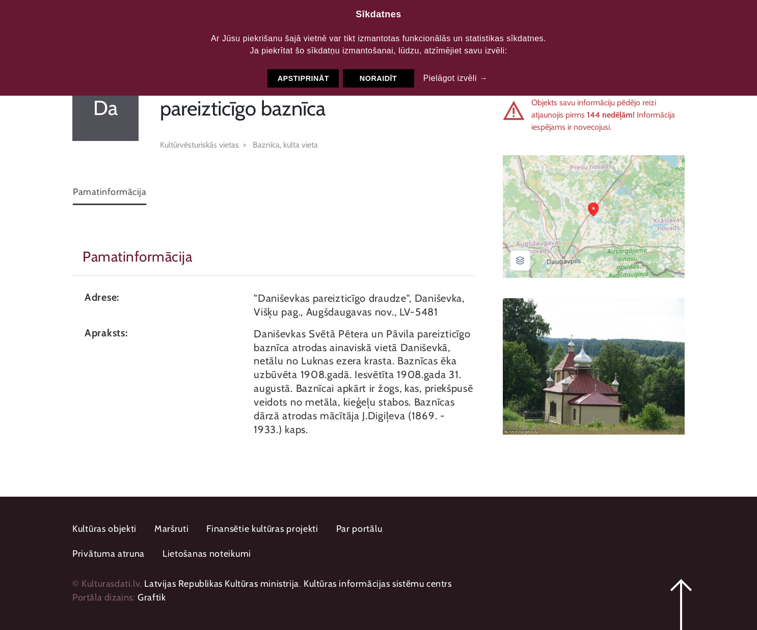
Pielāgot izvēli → (455, 78)
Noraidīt (378, 78)
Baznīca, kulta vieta (285, 145)
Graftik (152, 597)
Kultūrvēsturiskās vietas (199, 145)
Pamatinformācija (109, 191)
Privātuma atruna (108, 553)
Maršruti (171, 528)
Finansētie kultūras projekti (262, 528)
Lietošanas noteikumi (207, 553)
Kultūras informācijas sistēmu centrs (378, 583)
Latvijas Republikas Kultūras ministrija (221, 583)
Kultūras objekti (104, 528)
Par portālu (359, 528)
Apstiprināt (303, 78)
